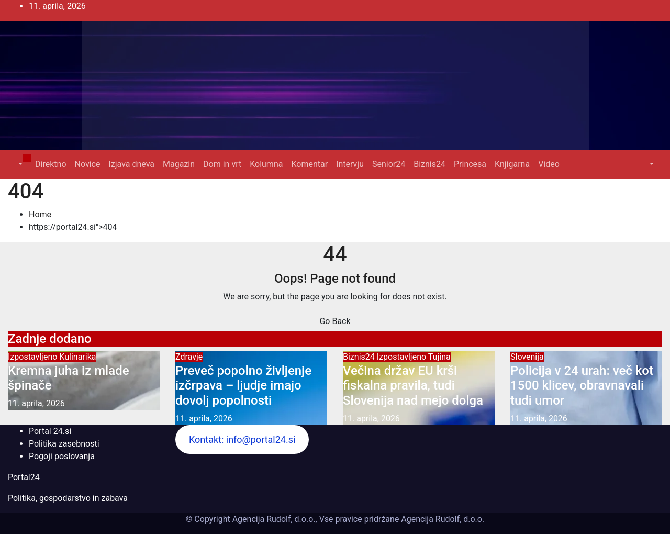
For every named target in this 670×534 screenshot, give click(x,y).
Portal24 (24, 477)
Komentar (309, 164)
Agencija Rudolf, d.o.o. (441, 519)
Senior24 (388, 164)
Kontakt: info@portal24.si (242, 439)
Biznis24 (429, 164)
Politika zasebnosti (64, 444)
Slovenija (527, 357)
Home (40, 214)
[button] (19, 164)
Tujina (439, 357)
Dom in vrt (222, 164)
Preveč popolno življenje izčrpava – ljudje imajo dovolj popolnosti (243, 385)
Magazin (179, 164)
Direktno (50, 164)
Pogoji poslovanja (62, 456)
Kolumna (266, 164)
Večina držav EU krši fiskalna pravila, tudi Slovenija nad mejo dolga (413, 385)
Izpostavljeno (33, 357)
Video (549, 164)
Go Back (334, 321)
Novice (87, 164)
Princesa (470, 164)
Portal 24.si (50, 431)
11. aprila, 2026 (36, 403)
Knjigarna (512, 164)
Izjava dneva (131, 164)
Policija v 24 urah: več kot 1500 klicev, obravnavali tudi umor (581, 385)
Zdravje (189, 357)
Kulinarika (77, 357)
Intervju (350, 164)
